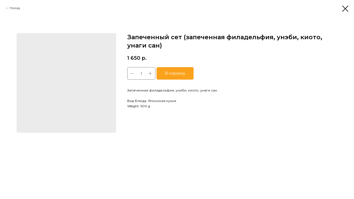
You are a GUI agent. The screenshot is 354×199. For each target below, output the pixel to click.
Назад (15, 8)
